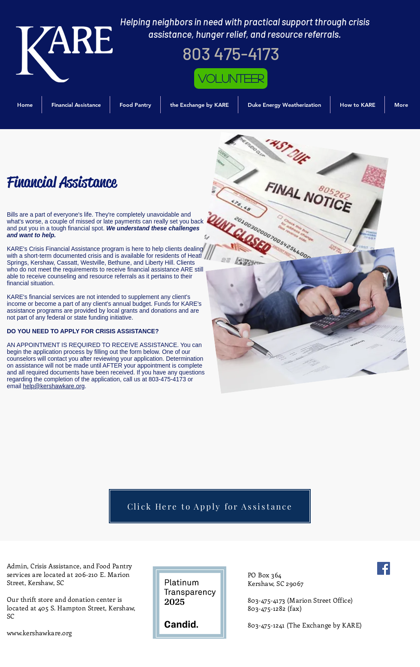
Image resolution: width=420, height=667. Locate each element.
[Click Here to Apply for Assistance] (209, 506)
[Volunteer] (230, 78)
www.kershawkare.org (39, 632)
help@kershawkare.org (53, 386)
